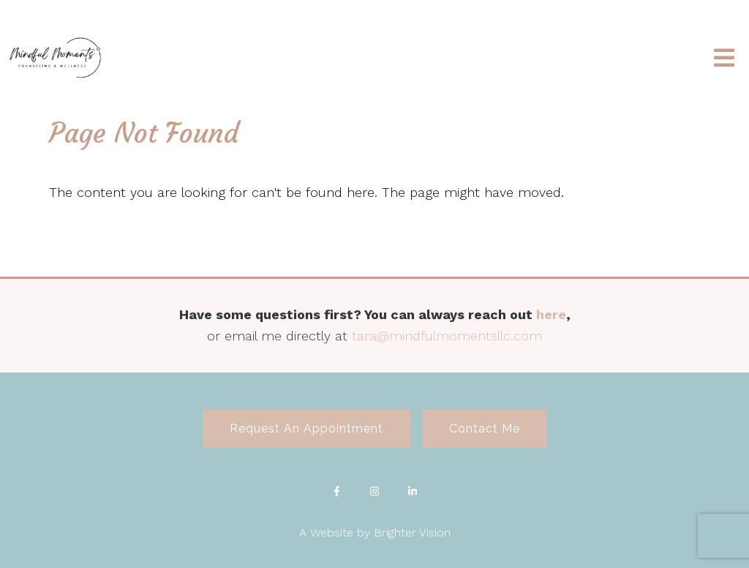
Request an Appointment (306, 429)
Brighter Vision (412, 532)
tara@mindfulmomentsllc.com (447, 335)
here (551, 314)
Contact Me (484, 429)
